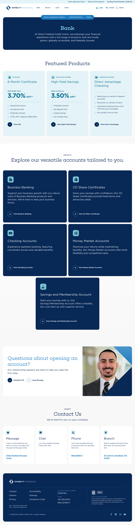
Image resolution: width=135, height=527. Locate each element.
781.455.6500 (64, 500)
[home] (20, 7)
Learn (57, 7)
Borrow (47, 7)
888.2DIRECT (77, 456)
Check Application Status (76, 1)
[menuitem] (39, 8)
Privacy (12, 499)
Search (121, 7)
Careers (12, 496)
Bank (38, 7)
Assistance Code (37, 499)
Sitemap (33, 496)
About (67, 7)
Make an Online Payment (96, 1)
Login (101, 7)
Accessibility (35, 492)
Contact (13, 492)
